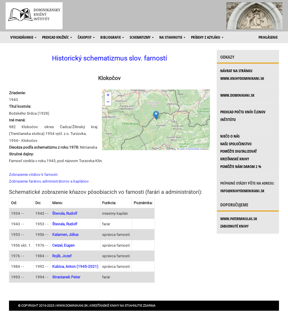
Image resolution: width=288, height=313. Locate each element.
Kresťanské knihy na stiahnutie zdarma (122, 305)
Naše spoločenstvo (236, 143)
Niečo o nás (230, 136)
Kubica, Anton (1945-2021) (75, 266)
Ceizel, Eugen (63, 245)
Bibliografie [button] (112, 37)
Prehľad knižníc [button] (57, 37)
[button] (156, 115)
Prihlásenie (268, 37)
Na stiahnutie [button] (172, 37)
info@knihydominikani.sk (242, 190)
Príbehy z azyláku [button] (207, 37)
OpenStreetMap (193, 149)
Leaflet (180, 149)
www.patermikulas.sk (238, 218)
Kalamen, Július (65, 234)
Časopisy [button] (86, 37)
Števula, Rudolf (64, 213)
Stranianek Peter (66, 277)
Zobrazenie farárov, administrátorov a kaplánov (49, 181)
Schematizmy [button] (142, 37)
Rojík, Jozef (62, 256)
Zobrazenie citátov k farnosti (33, 174)
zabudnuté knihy (234, 226)
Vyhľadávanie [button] (23, 37)
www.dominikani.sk (237, 95)
